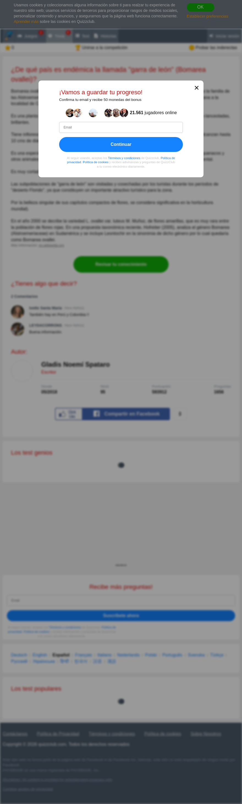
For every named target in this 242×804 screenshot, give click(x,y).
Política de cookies (95, 162)
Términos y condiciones (124, 157)
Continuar (121, 144)
